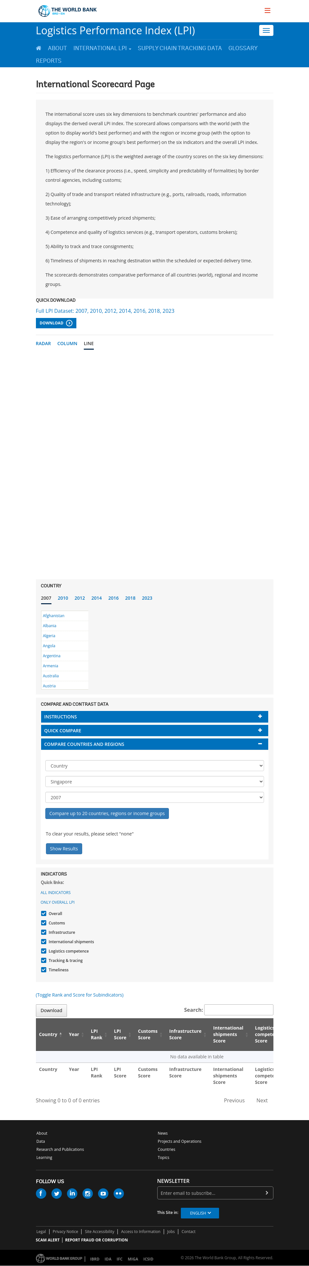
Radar (43, 343)
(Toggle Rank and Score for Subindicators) (80, 995)
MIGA (133, 1259)
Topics (164, 1157)
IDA (108, 1259)
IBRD (95, 1259)
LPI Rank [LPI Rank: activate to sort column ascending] (97, 1034)
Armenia (50, 666)
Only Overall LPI (58, 902)
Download (56, 323)
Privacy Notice (65, 1231)
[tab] (154, 716)
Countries (166, 1149)
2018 (130, 598)
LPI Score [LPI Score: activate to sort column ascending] (120, 1034)
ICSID (148, 1259)
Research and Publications (60, 1149)
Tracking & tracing (65, 960)
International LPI (102, 48)
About (57, 48)
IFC (119, 1259)
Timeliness (58, 970)
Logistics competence (68, 951)
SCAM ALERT (48, 1240)
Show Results (64, 849)
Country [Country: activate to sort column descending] (48, 1034)
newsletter (173, 1181)
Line (89, 343)
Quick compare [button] (63, 730)
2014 (97, 598)
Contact (188, 1231)
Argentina (52, 656)
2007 (46, 598)
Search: (228, 1009)
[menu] (267, 10)
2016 (113, 598)
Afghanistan (54, 615)
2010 (63, 598)
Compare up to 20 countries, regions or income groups (107, 813)
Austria (49, 686)
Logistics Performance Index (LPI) (115, 30)
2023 (147, 598)
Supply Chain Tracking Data (180, 48)
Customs (56, 923)
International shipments (70, 941)
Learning (44, 1157)
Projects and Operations (180, 1141)
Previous (234, 1100)
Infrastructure (61, 932)
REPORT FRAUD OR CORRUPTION (96, 1240)
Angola (49, 646)
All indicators (56, 892)
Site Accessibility (99, 1231)
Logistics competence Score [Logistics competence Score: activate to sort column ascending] (269, 1034)
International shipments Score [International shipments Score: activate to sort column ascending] (228, 1034)
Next (262, 1100)
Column (67, 343)
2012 (80, 598)
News (163, 1133)
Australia (51, 676)
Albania (50, 625)
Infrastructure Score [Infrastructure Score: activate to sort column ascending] (185, 1034)
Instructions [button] (60, 716)
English (198, 1213)
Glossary (243, 48)
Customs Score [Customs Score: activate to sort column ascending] (148, 1034)
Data (41, 1141)
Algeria (49, 635)
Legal (41, 1231)
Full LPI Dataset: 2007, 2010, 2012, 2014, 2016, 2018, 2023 (105, 310)
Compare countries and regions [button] (84, 744)
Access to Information (140, 1231)
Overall (54, 913)
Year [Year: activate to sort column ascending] (74, 1034)
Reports (48, 60)
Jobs (171, 1231)
